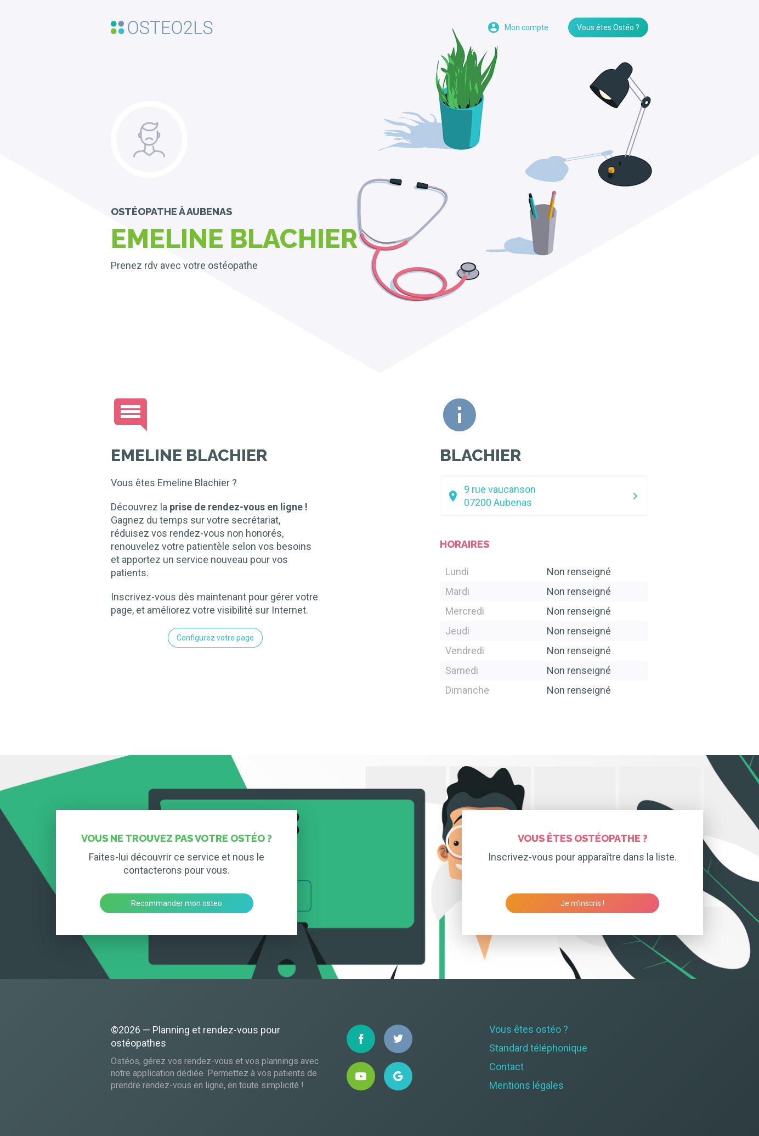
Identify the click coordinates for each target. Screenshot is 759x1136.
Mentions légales (526, 1085)
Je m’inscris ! (582, 903)
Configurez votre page (215, 637)
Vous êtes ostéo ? (528, 1029)
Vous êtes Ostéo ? (608, 27)
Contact (506, 1066)
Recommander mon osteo (176, 903)
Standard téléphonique (538, 1048)
